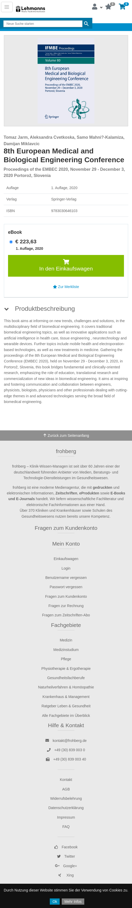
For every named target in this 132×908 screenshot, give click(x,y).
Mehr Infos (72, 901)
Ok (54, 901)
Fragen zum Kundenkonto (66, 528)
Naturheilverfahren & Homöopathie (66, 687)
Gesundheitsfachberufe (66, 678)
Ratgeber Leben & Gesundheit (66, 706)
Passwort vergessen (66, 587)
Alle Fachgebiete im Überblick (66, 715)
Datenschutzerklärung (66, 808)
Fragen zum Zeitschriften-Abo (66, 615)
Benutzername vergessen (66, 578)
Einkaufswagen (66, 559)
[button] (97, 7)
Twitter (66, 856)
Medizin (66, 640)
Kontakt (66, 780)
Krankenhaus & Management (66, 697)
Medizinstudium (66, 650)
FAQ (66, 827)
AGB (66, 789)
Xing (66, 875)
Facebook (66, 847)
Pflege (66, 659)
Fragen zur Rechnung (66, 606)
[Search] (42, 23)
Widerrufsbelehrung (66, 798)
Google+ (66, 866)
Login (65, 568)
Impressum (66, 817)
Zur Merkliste (66, 287)
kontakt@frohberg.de (66, 741)
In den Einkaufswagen (66, 265)
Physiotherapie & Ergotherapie (66, 668)
